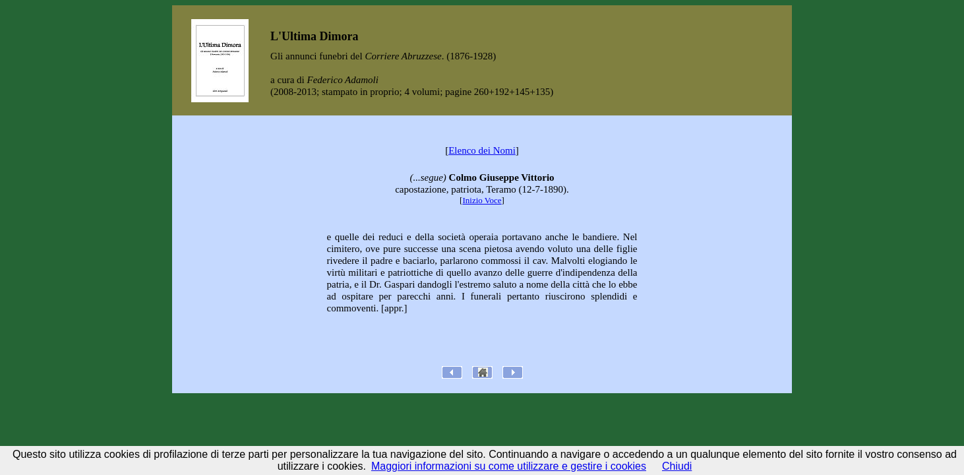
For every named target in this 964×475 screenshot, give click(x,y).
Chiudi (677, 466)
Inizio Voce (481, 200)
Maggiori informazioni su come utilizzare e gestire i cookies (508, 466)
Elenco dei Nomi (482, 150)
